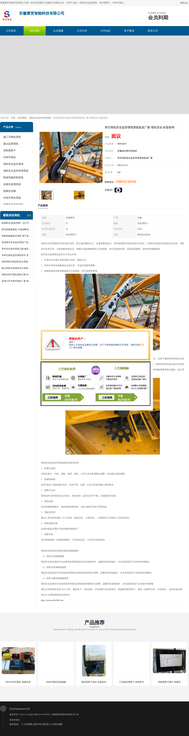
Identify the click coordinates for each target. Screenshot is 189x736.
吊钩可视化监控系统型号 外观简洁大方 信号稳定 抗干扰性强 (17, 255)
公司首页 (11, 30)
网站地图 (58, 724)
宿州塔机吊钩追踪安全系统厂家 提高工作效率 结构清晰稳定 (17, 262)
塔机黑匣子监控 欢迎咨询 (93, 682)
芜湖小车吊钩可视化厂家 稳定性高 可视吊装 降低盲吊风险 (17, 281)
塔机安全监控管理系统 (40, 118)
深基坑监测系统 (12, 184)
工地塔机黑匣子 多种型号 (131, 682)
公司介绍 (82, 30)
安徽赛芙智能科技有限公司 (64, 714)
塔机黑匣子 (9, 150)
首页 (13, 118)
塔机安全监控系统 (13, 164)
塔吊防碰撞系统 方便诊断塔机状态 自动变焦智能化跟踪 (17, 229)
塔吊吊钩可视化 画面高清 (18, 682)
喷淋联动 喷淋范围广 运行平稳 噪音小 (17, 223)
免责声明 (37, 724)
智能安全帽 (9, 191)
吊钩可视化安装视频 (56, 682)
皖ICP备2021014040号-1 (40, 714)
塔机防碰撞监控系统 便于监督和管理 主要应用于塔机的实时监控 (17, 236)
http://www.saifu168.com (52, 600)
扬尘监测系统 (10, 143)
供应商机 (35, 30)
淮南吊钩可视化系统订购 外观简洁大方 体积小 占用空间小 (17, 274)
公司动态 (105, 30)
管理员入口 (47, 724)
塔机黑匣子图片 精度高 (169, 682)
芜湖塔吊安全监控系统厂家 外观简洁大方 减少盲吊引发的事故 (17, 242)
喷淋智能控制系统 (13, 177)
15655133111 (126, 181)
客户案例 (129, 30)
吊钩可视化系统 (12, 197)
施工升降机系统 (12, 137)
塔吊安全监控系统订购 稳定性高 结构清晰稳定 (17, 249)
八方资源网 (26, 724)
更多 (29, 215)
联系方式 (153, 30)
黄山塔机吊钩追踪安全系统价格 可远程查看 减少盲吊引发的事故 (17, 268)
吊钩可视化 (9, 157)
